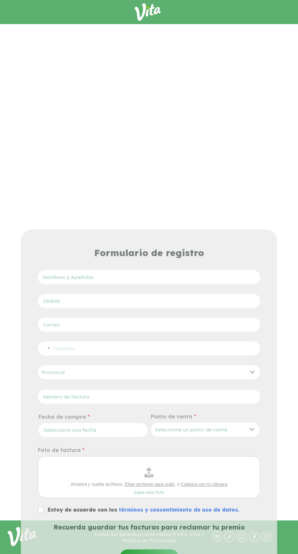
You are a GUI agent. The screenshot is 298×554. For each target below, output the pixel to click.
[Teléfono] (149, 449)
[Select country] (45, 449)
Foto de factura (61, 550)
